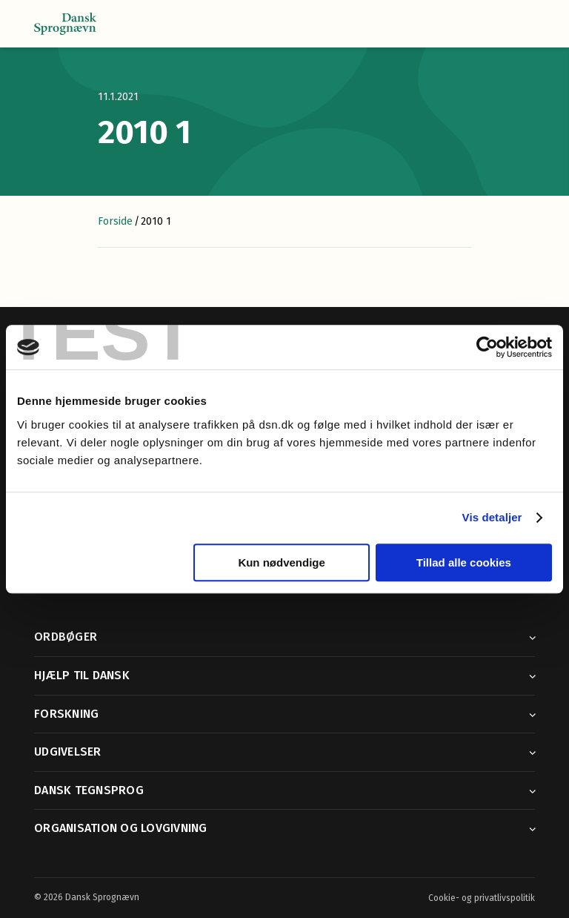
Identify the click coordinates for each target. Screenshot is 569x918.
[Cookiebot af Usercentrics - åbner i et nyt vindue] (487, 347)
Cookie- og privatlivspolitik (481, 898)
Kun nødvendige (281, 562)
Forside (115, 221)
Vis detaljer (492, 517)
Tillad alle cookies (463, 562)
